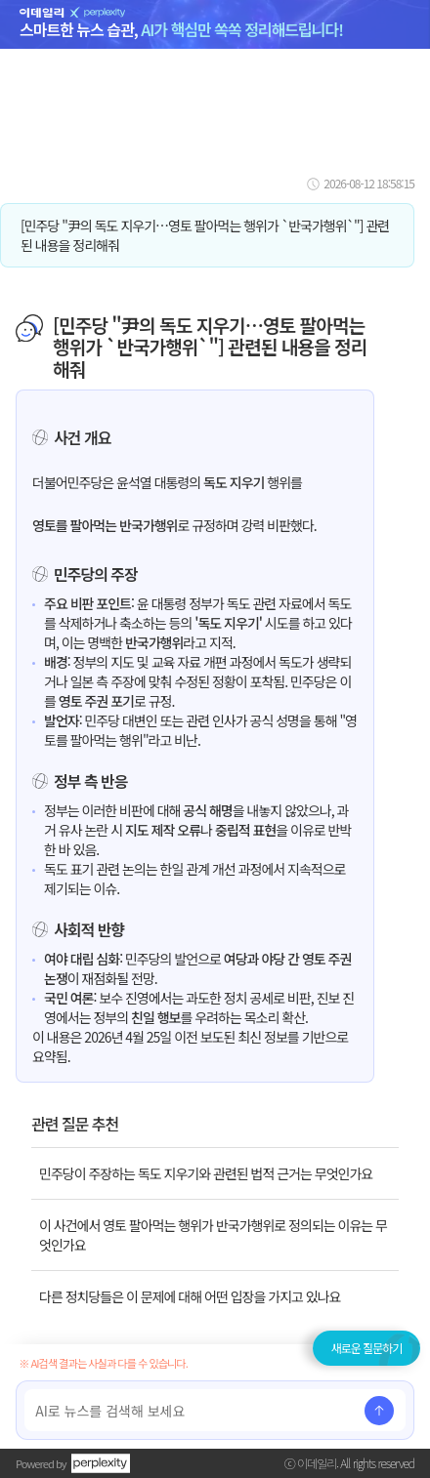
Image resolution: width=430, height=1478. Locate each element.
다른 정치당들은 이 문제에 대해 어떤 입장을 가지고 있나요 (189, 1296)
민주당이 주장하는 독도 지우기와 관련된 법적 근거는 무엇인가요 (205, 1173)
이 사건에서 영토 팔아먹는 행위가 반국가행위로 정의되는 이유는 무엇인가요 (213, 1234)
